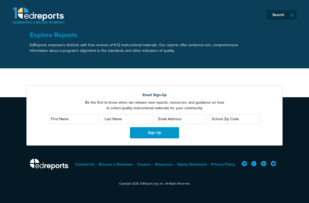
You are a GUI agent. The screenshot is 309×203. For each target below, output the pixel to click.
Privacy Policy (223, 164)
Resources (164, 164)
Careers (144, 164)
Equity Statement (192, 164)
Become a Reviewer (116, 164)
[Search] (281, 15)
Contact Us (84, 164)
